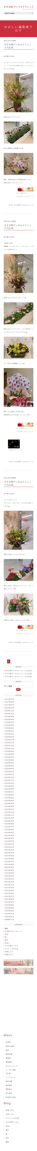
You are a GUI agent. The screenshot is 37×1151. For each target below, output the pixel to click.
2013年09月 (9, 821)
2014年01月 (9, 809)
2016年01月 (9, 740)
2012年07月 (9, 861)
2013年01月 (9, 844)
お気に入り (9, 951)
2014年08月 (9, 789)
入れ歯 (8, 1073)
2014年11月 (9, 780)
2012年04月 (9, 870)
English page (11, 1097)
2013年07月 (9, 827)
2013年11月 (9, 815)
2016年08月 (9, 719)
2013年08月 (9, 824)
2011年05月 (9, 902)
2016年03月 (9, 734)
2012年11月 (9, 850)
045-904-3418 (12, 1017)
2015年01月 (9, 774)
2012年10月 (9, 853)
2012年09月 (9, 856)
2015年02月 (9, 771)
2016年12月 (9, 708)
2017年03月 (9, 699)
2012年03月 (9, 873)
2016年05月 (9, 728)
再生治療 (9, 1081)
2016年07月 (9, 722)
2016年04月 (9, 731)
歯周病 (8, 1058)
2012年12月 (9, 847)
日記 (6, 934)
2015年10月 (9, 748)
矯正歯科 (9, 1085)
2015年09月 (9, 751)
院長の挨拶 (10, 1046)
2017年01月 (9, 705)
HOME (8, 1042)
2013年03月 (9, 838)
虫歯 (7, 1050)
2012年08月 (9, 858)
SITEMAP (9, 1014)
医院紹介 (9, 1089)
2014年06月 (9, 795)
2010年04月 (9, 911)
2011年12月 (9, 882)
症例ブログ (9, 954)
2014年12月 (9, 777)
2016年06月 (9, 725)
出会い (7, 943)
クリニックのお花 (11, 949)
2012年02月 (9, 876)
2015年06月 (9, 760)
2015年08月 (9, 754)
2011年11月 (9, 885)
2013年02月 (9, 841)
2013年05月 (9, 832)
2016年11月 (9, 711)
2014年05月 (9, 798)
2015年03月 (9, 769)
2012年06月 (9, 864)
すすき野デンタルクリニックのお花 (18, 670)
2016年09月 (9, 716)
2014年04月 (9, 800)
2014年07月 (9, 792)
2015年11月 (9, 745)
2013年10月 (9, 818)
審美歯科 (9, 1062)
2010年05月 (9, 908)
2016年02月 (9, 737)
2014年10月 (9, 783)
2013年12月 (9, 812)
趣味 (6, 928)
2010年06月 (9, 905)
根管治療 (9, 1054)
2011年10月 (9, 887)
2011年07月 (9, 896)
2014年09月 (9, 786)
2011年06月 (9, 899)
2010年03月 (9, 914)
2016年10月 (9, 713)
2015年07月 (9, 757)
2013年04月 (9, 835)
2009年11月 (9, 919)
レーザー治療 (11, 1070)
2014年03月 (9, 803)
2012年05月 (9, 867)
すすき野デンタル (11, 946)
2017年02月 (9, 702)
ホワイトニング (11, 1066)
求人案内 (9, 1093)
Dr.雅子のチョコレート (13, 931)
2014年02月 (9, 806)
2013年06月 (9, 829)
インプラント (11, 1077)
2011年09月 (9, 890)
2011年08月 (9, 893)
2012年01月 (9, 879)
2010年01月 (9, 916)
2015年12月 (9, 742)
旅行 (6, 940)
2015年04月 (9, 766)
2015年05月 (9, 763)
